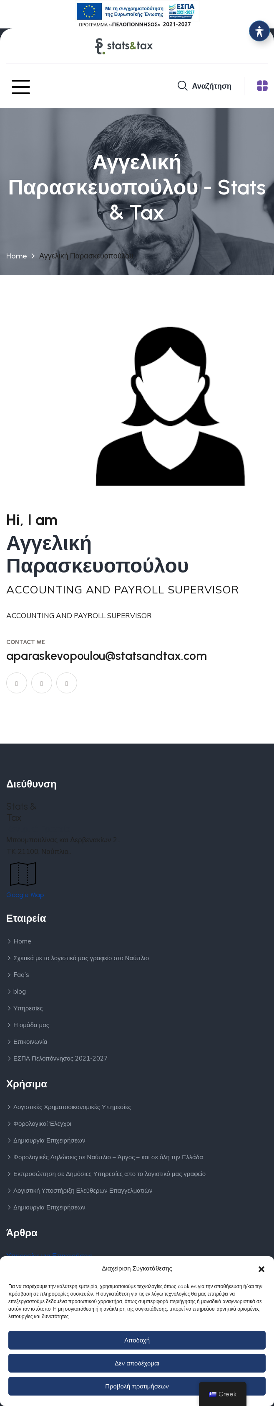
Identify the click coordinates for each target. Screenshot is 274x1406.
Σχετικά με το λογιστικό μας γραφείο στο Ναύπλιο (81, 958)
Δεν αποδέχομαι (137, 1363)
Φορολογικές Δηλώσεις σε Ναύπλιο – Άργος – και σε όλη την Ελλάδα (108, 1157)
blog (19, 991)
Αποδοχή (137, 1340)
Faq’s (21, 975)
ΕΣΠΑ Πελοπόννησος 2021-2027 (60, 1058)
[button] (261, 1268)
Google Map (25, 895)
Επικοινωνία (30, 1042)
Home (16, 256)
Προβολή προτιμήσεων (137, 1386)
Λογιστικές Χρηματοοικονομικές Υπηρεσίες (72, 1107)
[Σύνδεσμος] (137, 13)
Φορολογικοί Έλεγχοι (42, 1123)
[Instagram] (66, 682)
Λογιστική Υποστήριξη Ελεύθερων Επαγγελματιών (82, 1190)
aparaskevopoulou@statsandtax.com (106, 656)
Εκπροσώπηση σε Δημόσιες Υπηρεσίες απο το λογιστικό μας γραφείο (109, 1174)
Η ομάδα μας (31, 1025)
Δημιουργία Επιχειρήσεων (49, 1140)
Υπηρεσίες (28, 1008)
